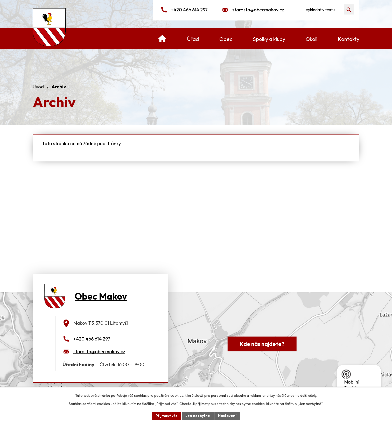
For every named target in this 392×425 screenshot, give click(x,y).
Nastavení (227, 415)
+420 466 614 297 (189, 10)
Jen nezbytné (198, 415)
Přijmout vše (167, 415)
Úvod (38, 87)
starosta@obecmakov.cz (258, 10)
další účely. (308, 395)
